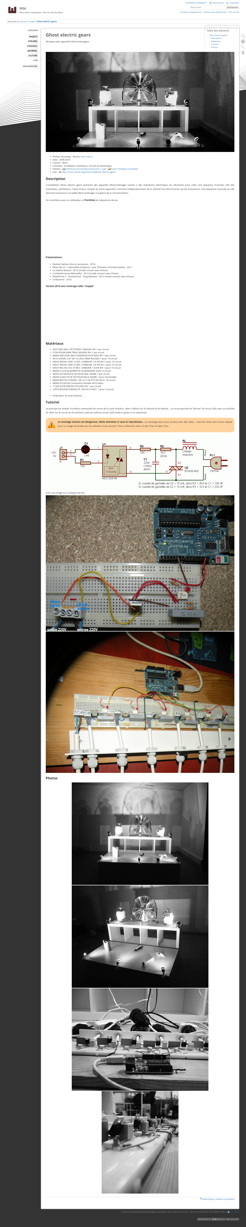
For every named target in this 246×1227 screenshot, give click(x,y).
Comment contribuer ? (196, 2)
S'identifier (234, 3)
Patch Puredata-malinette (124, 168)
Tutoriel (214, 44)
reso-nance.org (30, 66)
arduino (219, 1199)
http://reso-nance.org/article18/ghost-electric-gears (89, 171)
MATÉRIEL (32, 51)
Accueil (23, 21)
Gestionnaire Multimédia (214, 12)
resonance (234, 1212)
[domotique (208, 1199)
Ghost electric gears (47, 21)
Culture (32, 55)
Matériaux (216, 41)
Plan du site (233, 12)
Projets (32, 21)
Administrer (218, 3)
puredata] (229, 1199)
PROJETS (33, 36)
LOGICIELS (32, 46)
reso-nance (86, 156)
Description (216, 38)
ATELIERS (32, 41)
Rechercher (232, 7)
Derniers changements (190, 12)
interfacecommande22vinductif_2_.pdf (86, 168)
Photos (214, 47)
